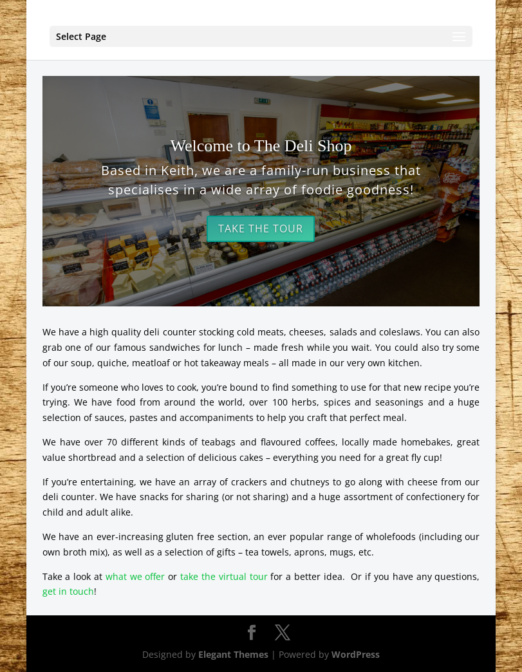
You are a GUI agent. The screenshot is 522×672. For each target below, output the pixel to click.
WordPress (355, 654)
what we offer (135, 576)
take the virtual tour (223, 576)
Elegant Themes (233, 654)
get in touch (68, 591)
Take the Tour (260, 228)
